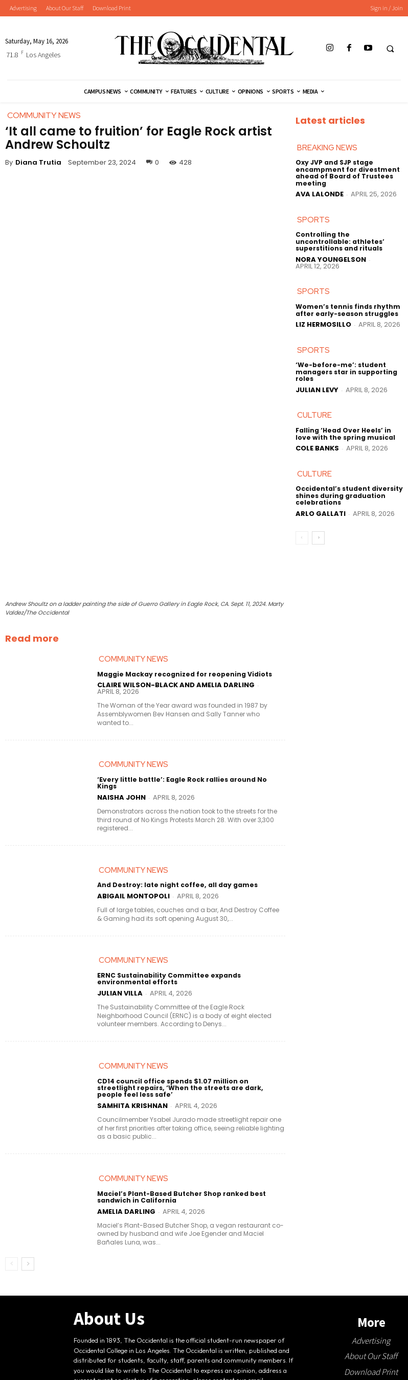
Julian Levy (317, 389)
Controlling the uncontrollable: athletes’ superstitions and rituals (339, 242)
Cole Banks (317, 448)
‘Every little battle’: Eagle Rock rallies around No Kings (191, 780)
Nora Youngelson (331, 259)
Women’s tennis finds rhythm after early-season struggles (347, 310)
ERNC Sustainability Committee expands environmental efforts (168, 972)
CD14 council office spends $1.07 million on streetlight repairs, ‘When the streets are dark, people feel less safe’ (190, 1082)
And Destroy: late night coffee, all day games (176, 878)
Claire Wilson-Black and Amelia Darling (176, 685)
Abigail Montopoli (133, 890)
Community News (133, 659)
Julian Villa (120, 987)
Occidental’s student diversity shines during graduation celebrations (348, 496)
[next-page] (27, 1257)
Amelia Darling (126, 1205)
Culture (314, 415)
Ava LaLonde (320, 194)
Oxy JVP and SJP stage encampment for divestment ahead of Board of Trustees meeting (347, 173)
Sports (313, 220)
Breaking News (327, 148)
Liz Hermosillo (323, 324)
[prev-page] (11, 1257)
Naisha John (121, 791)
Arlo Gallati (321, 513)
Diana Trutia (38, 162)
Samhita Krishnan (132, 1099)
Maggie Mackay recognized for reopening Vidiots (183, 674)
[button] (390, 48)
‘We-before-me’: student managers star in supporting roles (346, 372)
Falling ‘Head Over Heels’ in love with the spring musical (345, 433)
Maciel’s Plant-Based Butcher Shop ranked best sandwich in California (180, 1190)
